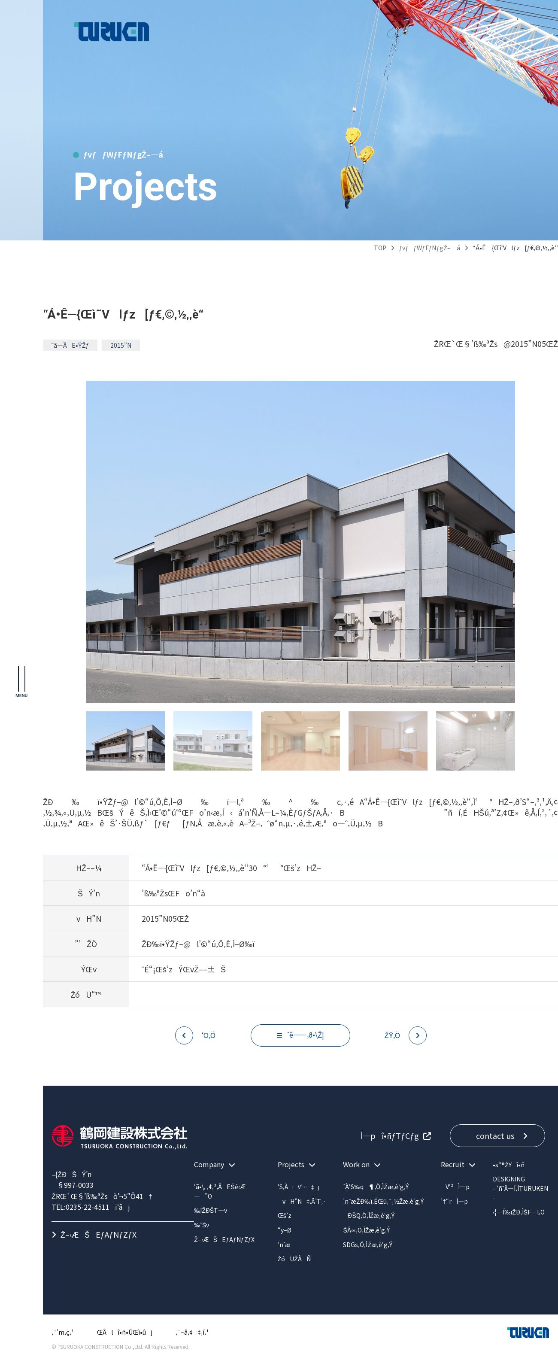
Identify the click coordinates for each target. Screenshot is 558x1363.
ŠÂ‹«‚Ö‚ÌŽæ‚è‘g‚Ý (366, 1230)
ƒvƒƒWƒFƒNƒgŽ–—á (429, 247)
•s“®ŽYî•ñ (509, 1164)
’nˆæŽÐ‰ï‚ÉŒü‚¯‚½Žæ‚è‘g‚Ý (383, 1201)
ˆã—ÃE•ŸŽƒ (70, 345)
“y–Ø (284, 1230)
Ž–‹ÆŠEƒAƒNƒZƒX (98, 1234)
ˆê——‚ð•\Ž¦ (305, 1034)
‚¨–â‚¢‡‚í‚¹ (192, 1332)
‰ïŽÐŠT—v (210, 1210)
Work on (356, 1164)
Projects (291, 1164)
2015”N (120, 345)
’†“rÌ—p (454, 1201)
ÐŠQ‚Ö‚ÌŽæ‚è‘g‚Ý (368, 1215)
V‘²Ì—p (455, 1186)
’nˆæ (284, 1244)
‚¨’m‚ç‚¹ (63, 1332)
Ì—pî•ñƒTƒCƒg (387, 1135)
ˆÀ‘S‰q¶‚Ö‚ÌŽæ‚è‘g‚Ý (375, 1186)
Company (209, 1164)
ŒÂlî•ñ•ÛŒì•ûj (124, 1332)
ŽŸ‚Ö (392, 1035)
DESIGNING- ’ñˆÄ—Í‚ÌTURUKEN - (520, 1188)
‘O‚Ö (208, 1035)
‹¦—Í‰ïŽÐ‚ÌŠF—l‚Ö (519, 1212)
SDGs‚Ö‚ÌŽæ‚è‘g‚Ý (367, 1244)
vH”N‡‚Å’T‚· (302, 1201)
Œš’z (284, 1215)
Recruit (452, 1164)
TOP (380, 247)
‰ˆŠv (201, 1224)
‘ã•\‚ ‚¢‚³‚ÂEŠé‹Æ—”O (219, 1191)
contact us (495, 1135)
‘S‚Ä (299, 1186)
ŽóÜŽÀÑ (294, 1258)
